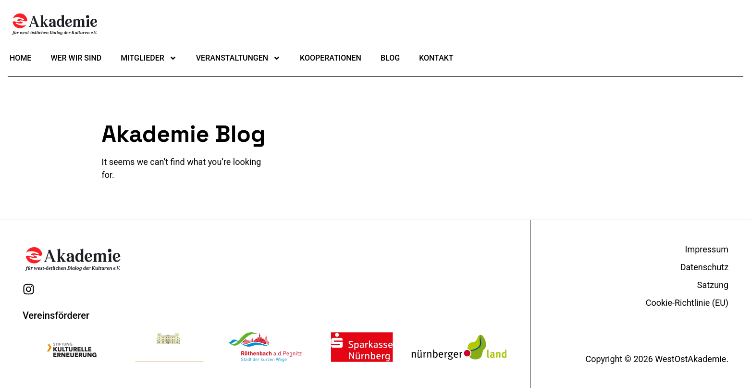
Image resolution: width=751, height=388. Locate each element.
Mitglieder (149, 58)
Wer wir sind (75, 58)
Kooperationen (330, 58)
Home (20, 58)
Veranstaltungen (238, 58)
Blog (390, 58)
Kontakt (436, 58)
